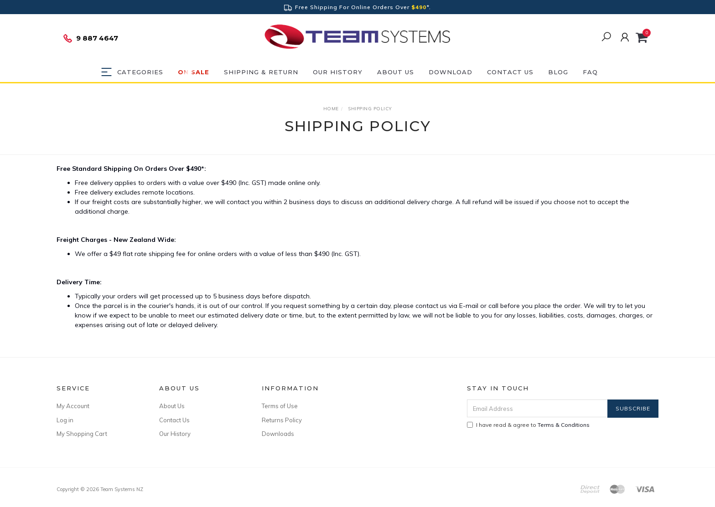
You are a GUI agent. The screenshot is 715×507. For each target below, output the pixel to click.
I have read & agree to (528, 424)
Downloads (278, 433)
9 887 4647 (90, 38)
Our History (338, 72)
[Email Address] (537, 408)
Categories (140, 72)
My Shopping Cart (82, 433)
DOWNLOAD (450, 72)
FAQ (590, 72)
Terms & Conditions (564, 424)
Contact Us (510, 72)
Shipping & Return (261, 72)
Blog (558, 72)
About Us (395, 72)
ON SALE (193, 72)
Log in (65, 420)
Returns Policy (282, 420)
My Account (73, 406)
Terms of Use (280, 406)
